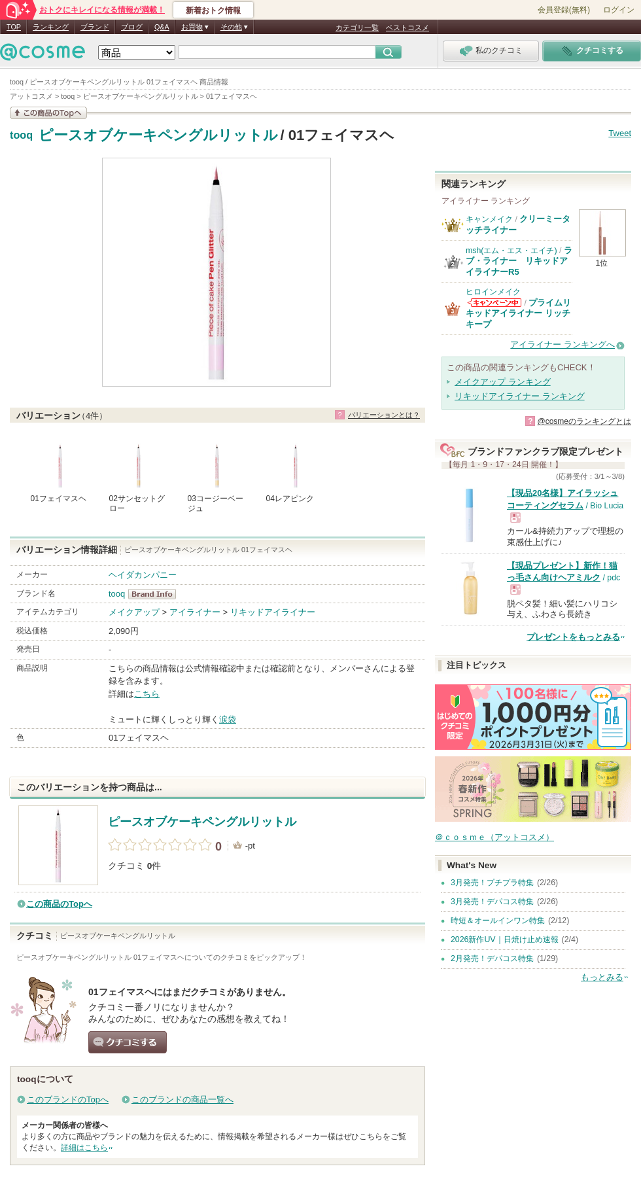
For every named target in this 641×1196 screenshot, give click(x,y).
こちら (147, 694)
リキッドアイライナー (272, 612)
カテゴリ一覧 (357, 27)
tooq (21, 135)
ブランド (94, 27)
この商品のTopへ (59, 904)
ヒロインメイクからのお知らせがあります (494, 302)
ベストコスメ (407, 27)
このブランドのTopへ (68, 1099)
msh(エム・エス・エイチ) (511, 250)
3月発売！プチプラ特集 (492, 882)
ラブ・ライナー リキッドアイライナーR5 (519, 261)
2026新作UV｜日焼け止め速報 (505, 939)
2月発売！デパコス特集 (492, 958)
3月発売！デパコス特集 (492, 901)
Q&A (161, 27)
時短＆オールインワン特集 (498, 920)
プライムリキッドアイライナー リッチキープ (518, 313)
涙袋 (227, 719)
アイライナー (194, 612)
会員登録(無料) (564, 9)
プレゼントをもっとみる (573, 637)
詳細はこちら (84, 1147)
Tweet (619, 133)
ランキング (51, 27)
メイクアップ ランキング (503, 382)
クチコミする (127, 1042)
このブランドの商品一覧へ (182, 1099)
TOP (14, 27)
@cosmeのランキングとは (584, 421)
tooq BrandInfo (156, 594)
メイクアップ (134, 612)
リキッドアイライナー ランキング (520, 396)
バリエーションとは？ (384, 415)
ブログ (132, 27)
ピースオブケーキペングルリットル (158, 135)
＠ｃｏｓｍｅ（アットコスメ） (494, 837)
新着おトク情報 (213, 10)
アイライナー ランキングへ (562, 344)
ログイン (618, 9)
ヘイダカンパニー (143, 575)
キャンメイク (489, 219)
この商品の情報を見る (48, 113)
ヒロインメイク (493, 291)
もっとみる (602, 977)
